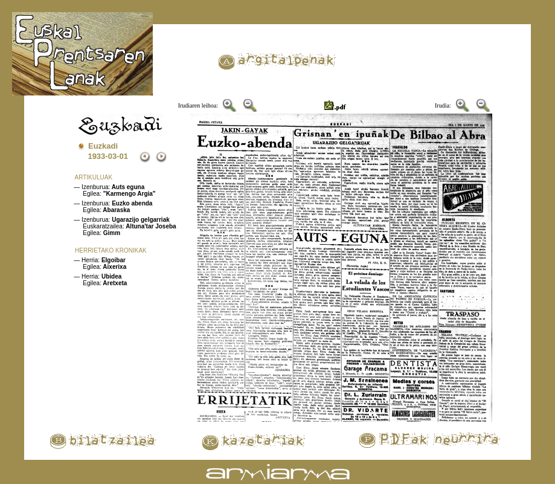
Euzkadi (103, 145)
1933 (96, 156)
